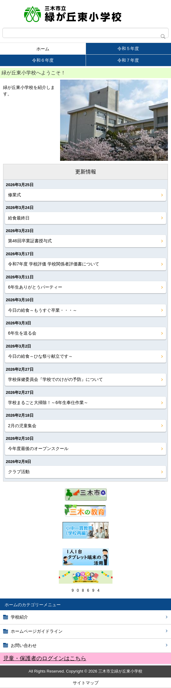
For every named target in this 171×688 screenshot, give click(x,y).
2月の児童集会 (22, 425)
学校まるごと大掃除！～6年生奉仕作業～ (48, 402)
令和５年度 (128, 48)
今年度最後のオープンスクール (38, 448)
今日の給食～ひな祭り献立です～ (40, 356)
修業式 (14, 194)
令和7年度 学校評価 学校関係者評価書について (53, 263)
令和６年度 (43, 60)
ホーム (42, 48)
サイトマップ (86, 682)
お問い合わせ (24, 645)
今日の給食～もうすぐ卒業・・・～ (42, 310)
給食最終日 (19, 217)
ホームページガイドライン (37, 631)
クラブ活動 (19, 471)
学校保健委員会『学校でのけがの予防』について (55, 379)
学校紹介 (19, 617)
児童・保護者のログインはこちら (44, 658)
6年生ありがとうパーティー (35, 287)
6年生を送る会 (22, 333)
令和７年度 (128, 60)
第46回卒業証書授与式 (30, 240)
